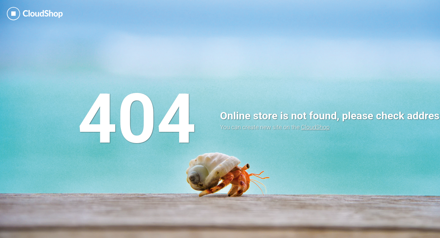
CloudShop (315, 127)
